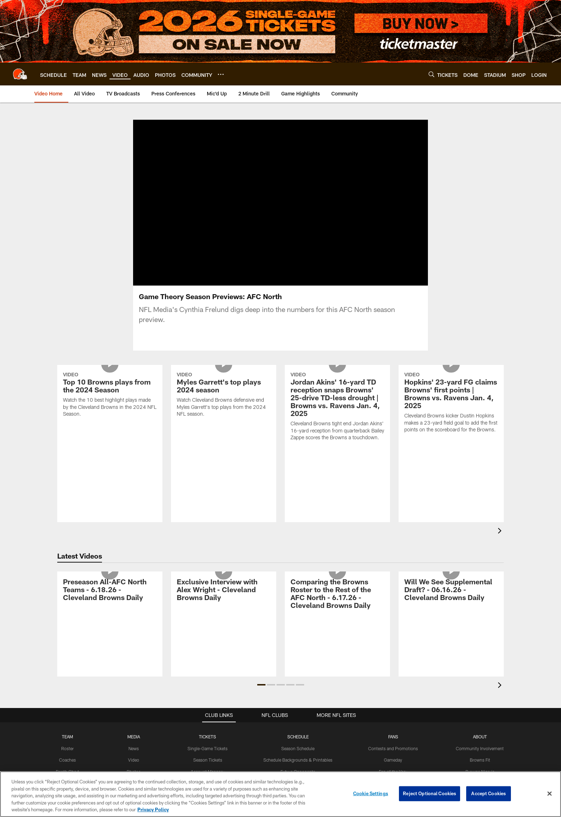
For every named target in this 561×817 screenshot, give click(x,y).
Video (133, 759)
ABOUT (480, 736)
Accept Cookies (488, 793)
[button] (261, 684)
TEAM (67, 736)
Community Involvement (480, 748)
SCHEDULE (298, 736)
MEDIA (133, 736)
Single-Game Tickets (207, 748)
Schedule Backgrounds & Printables (297, 759)
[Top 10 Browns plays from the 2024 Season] (109, 395)
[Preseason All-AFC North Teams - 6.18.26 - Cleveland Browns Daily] (109, 590)
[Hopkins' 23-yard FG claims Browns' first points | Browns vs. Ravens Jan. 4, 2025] (451, 403)
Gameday (393, 759)
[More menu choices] (221, 74)
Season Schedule (297, 748)
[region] (280, 794)
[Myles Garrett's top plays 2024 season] (223, 395)
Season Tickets (207, 759)
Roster (67, 748)
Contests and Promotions (393, 748)
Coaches (67, 759)
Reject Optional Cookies (429, 793)
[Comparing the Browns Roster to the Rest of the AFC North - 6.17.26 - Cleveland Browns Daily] (337, 594)
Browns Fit (480, 759)
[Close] (549, 794)
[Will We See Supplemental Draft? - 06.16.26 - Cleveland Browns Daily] (451, 590)
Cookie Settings (370, 793)
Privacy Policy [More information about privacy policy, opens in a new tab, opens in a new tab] (153, 809)
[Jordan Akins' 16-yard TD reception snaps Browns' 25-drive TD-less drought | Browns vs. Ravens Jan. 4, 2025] (337, 407)
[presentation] (501, 531)
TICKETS (207, 736)
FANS (393, 736)
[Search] (431, 74)
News (133, 748)
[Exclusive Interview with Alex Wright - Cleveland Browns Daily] (223, 590)
